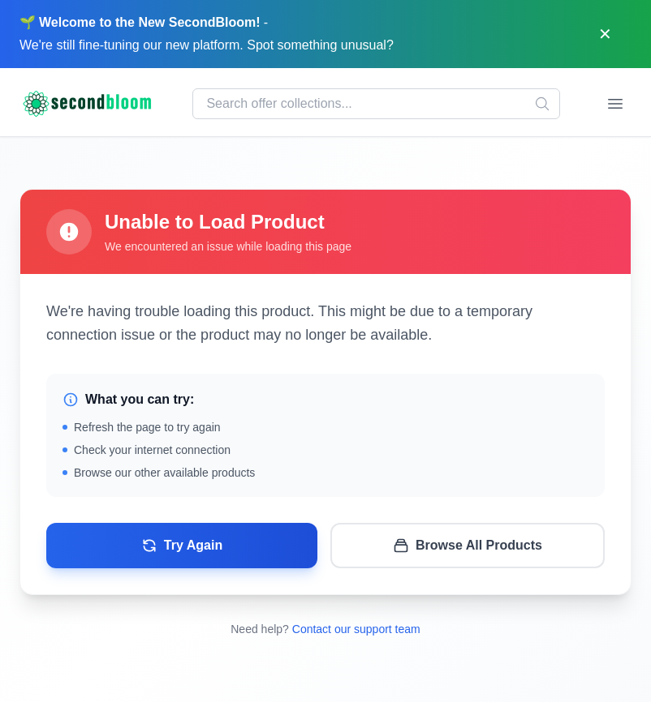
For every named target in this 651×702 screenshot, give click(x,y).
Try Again (181, 545)
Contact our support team (356, 629)
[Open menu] (615, 104)
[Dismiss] (605, 34)
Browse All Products (467, 545)
